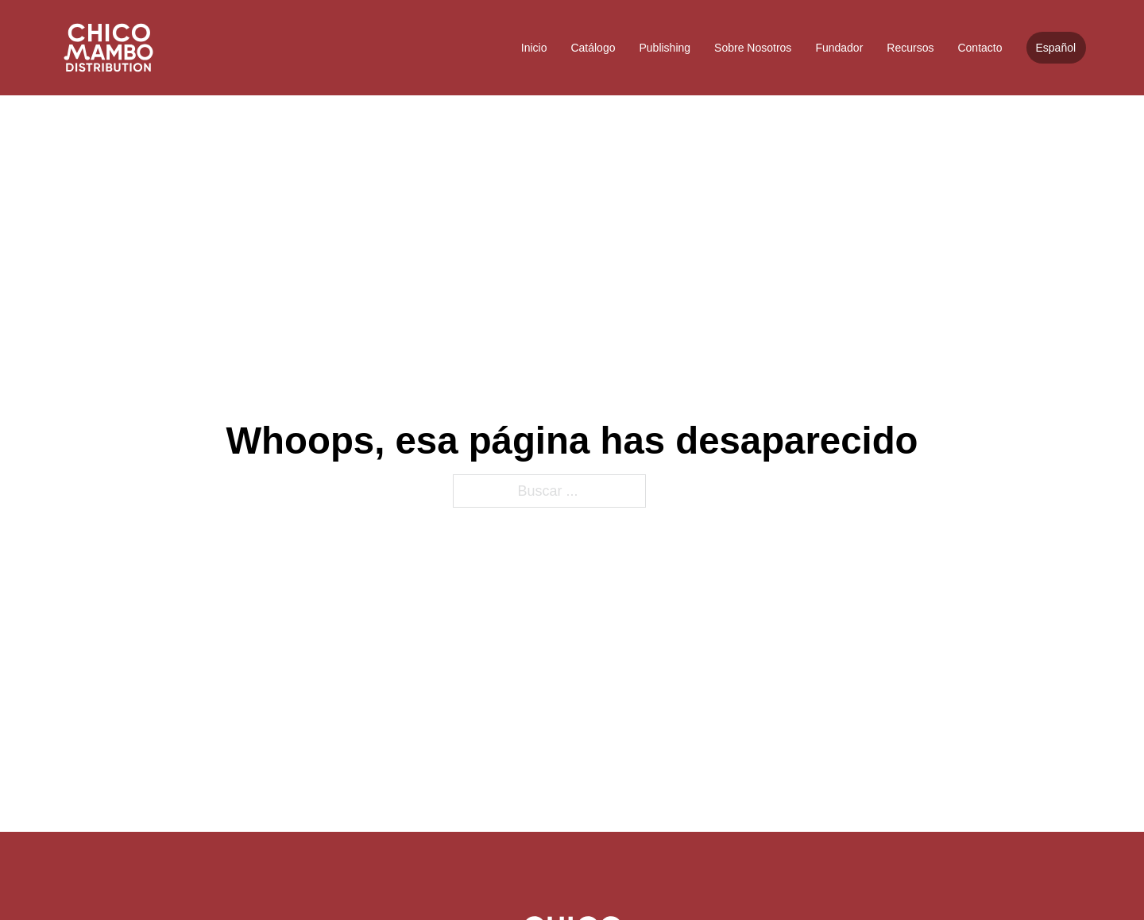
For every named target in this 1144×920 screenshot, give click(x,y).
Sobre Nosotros (752, 47)
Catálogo (592, 47)
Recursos (910, 47)
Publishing (664, 47)
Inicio (534, 47)
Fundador (839, 47)
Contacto (979, 47)
